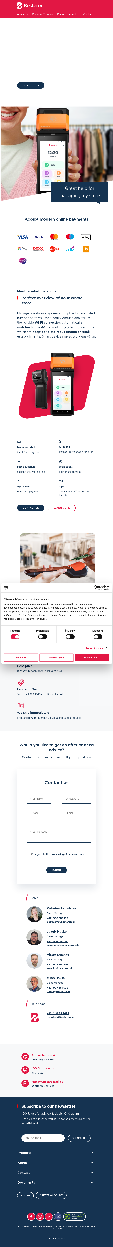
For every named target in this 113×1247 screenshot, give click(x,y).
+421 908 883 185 (57, 918)
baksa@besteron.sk (58, 991)
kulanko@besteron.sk (60, 968)
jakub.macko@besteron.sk (63, 945)
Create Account (51, 1195)
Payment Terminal (42, 14)
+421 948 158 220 (57, 941)
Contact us (31, 85)
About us (74, 14)
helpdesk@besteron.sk (60, 1017)
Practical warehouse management (48, 73)
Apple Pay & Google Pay (41, 63)
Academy (22, 14)
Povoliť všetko (92, 657)
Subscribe (79, 1138)
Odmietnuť (21, 657)
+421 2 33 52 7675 (58, 1013)
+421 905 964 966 (57, 964)
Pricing (61, 14)
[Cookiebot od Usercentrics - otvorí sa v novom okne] (95, 587)
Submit (56, 870)
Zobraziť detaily (95, 648)
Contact (88, 14)
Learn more (61, 508)
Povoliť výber (56, 657)
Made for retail (34, 54)
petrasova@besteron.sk (61, 922)
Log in (25, 1195)
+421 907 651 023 (57, 988)
